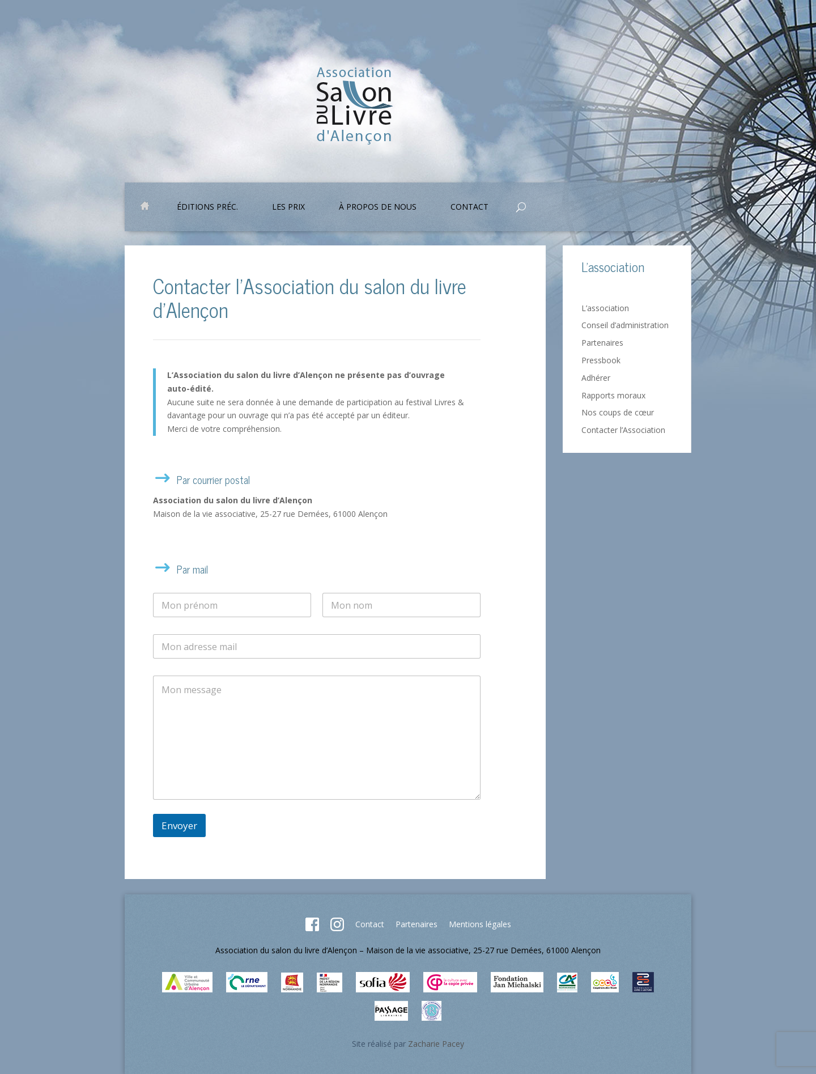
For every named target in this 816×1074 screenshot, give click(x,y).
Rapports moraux (613, 395)
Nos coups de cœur (617, 412)
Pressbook (600, 360)
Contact (469, 207)
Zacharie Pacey (436, 1043)
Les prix (288, 207)
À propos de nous (377, 207)
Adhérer (595, 377)
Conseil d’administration (625, 325)
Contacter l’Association (623, 429)
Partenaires (602, 342)
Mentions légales (480, 924)
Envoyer (179, 825)
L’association (605, 308)
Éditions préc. (207, 207)
